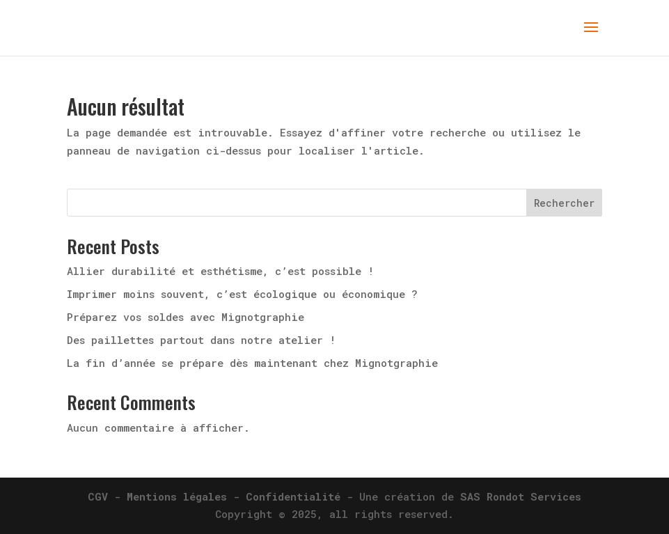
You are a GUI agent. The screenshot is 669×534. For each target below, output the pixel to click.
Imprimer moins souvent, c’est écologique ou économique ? (242, 294)
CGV (98, 496)
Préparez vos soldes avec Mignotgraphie (185, 317)
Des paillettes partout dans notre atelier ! (201, 340)
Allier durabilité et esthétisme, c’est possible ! (220, 271)
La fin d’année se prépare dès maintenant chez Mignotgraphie (252, 363)
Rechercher (564, 203)
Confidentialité (293, 496)
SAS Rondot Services (520, 496)
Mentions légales (177, 496)
